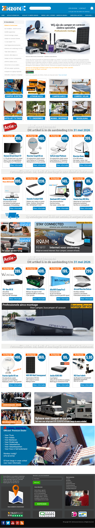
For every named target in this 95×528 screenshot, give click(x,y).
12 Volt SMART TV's (9, 41)
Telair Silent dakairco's (10, 51)
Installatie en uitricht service (41, 498)
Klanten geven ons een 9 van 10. (11, 482)
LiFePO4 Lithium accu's (10, 61)
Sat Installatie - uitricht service (12, 28)
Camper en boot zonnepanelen (12, 58)
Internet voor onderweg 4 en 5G (13, 48)
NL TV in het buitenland (40, 493)
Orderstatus (69, 482)
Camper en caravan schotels (12, 38)
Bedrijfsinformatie (70, 483)
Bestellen (68, 480)
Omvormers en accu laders (11, 65)
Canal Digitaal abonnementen (12, 45)
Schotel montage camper (11, 35)
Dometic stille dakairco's (11, 55)
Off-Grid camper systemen (11, 68)
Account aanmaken (88, 1)
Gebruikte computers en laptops (13, 74)
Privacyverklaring (70, 485)
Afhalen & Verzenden (71, 487)
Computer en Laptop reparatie (12, 71)
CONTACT (82, 8)
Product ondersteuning (40, 491)
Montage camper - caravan (41, 496)
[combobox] (40, 8)
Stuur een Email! (63, 75)
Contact (68, 479)
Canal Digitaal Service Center (41, 499)
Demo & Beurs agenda (39, 490)
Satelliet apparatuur (9, 32)
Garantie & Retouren (71, 488)
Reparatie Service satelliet (40, 495)
